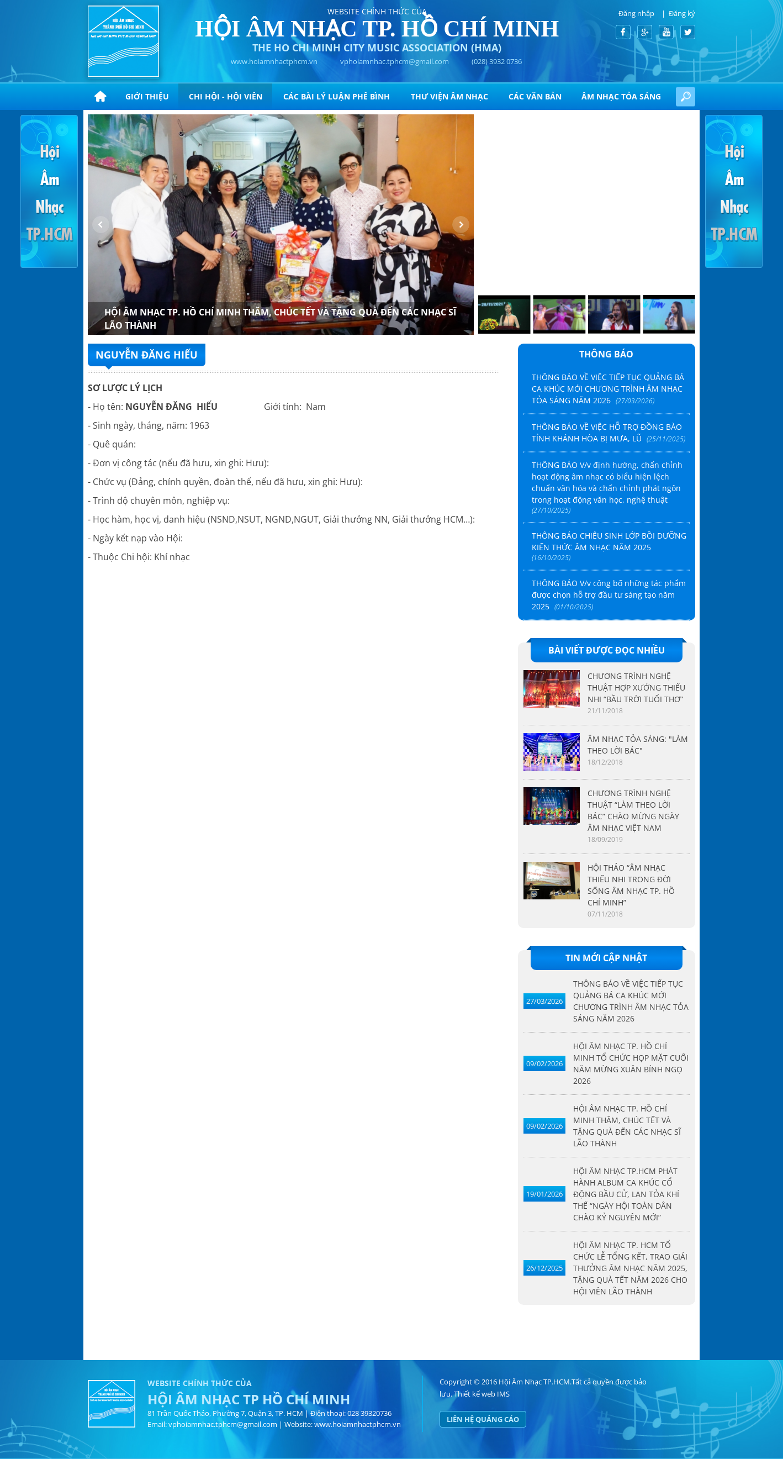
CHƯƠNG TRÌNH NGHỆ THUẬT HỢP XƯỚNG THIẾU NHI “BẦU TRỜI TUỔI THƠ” (636, 687)
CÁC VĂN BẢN (535, 96)
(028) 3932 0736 (497, 61)
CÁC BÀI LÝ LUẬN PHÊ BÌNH (336, 96)
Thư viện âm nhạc (449, 96)
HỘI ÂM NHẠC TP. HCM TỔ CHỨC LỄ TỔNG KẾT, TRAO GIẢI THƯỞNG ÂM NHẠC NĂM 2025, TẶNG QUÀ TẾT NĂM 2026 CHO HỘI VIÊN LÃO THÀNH (630, 1268)
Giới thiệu (147, 96)
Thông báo (606, 354)
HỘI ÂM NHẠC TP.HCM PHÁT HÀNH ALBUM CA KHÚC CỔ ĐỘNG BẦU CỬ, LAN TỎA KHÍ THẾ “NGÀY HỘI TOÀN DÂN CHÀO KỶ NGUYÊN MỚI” (626, 1194)
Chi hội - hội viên (225, 96)
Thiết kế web (474, 1394)
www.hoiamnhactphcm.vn (274, 61)
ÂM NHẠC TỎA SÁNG (621, 96)
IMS (503, 1394)
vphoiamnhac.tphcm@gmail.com (394, 61)
